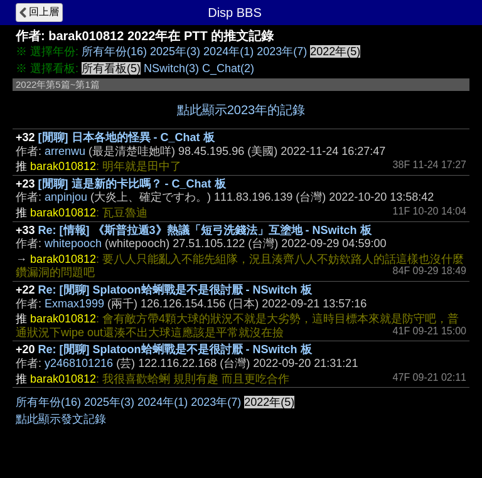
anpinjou (66, 197)
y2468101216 (79, 363)
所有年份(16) (114, 51)
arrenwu (65, 151)
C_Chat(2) (228, 68)
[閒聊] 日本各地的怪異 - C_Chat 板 (126, 137)
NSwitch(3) (171, 68)
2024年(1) (228, 51)
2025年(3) (175, 51)
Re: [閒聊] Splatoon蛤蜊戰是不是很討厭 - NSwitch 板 (175, 290)
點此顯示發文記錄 (61, 419)
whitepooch (73, 243)
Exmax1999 (74, 303)
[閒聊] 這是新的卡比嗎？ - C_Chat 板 (132, 184)
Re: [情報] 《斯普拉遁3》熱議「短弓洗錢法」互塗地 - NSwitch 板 (205, 230)
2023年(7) (282, 51)
